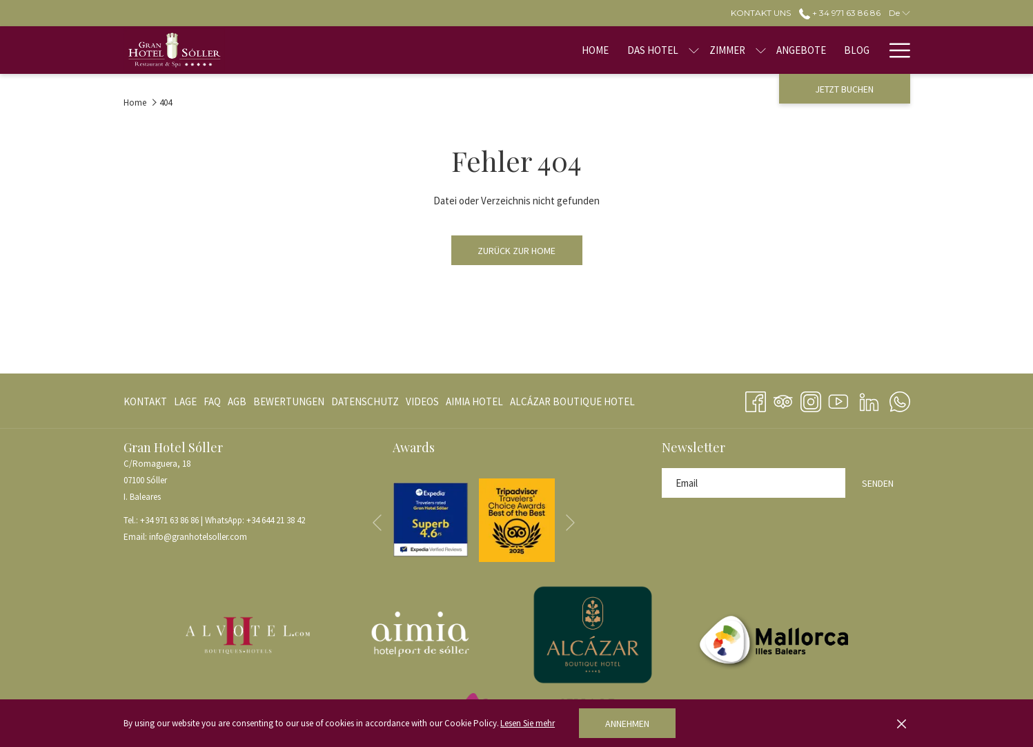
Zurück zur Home (516, 250)
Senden (878, 483)
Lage (185, 401)
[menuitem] (486, 50)
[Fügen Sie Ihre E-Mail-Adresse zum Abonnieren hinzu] (753, 483)
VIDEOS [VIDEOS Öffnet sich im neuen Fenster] (422, 404)
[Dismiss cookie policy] (901, 724)
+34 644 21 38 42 (275, 520)
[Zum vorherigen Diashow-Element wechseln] (377, 522)
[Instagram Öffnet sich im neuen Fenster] (810, 399)
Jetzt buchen (844, 89)
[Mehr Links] (894, 50)
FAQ (212, 401)
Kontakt (145, 401)
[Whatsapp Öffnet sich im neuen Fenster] (899, 399)
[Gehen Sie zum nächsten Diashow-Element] (570, 522)
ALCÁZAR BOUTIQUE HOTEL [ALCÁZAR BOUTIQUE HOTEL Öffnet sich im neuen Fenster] (572, 404)
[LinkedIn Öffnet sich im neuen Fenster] (869, 399)
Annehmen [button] (627, 723)
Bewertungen (288, 401)
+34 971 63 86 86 (169, 520)
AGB (237, 401)
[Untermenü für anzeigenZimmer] (652, 50)
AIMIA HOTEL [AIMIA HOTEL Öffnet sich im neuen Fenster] (474, 404)
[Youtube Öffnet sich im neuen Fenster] (838, 399)
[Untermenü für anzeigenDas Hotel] (585, 50)
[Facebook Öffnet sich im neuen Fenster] (755, 399)
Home (135, 102)
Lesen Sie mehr (527, 723)
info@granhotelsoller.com (198, 537)
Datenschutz (365, 401)
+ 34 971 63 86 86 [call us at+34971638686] (839, 13)
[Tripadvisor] (783, 399)
